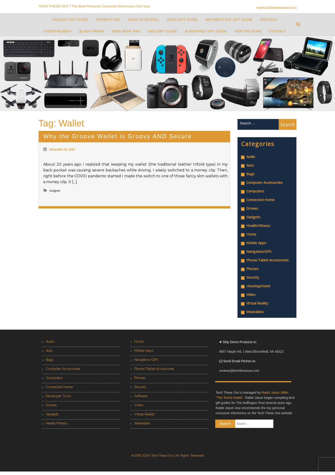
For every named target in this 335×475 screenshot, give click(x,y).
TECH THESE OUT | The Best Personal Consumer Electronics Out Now (94, 6)
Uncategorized (258, 286)
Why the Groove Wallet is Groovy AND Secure (117, 136)
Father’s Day (108, 19)
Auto (250, 165)
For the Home (248, 31)
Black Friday (92, 31)
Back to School (143, 19)
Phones (252, 268)
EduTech (268, 19)
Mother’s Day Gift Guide (229, 19)
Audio (250, 156)
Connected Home (260, 199)
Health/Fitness (258, 225)
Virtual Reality (257, 303)
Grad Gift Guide (182, 19)
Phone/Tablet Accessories (267, 260)
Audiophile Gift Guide (206, 31)
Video (250, 294)
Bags (250, 173)
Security (252, 277)
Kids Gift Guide (162, 31)
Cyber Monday (58, 31)
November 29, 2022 (62, 149)
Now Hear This (126, 31)
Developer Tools (58, 396)
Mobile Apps (256, 242)
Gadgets (253, 217)
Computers (255, 191)
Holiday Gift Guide (70, 19)
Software (140, 396)
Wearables (255, 311)
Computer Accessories (264, 182)
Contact (277, 31)
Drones (252, 208)
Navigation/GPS (258, 251)
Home (251, 234)
